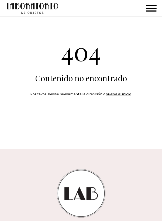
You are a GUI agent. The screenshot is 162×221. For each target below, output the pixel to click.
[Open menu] (151, 8)
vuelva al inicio (118, 94)
